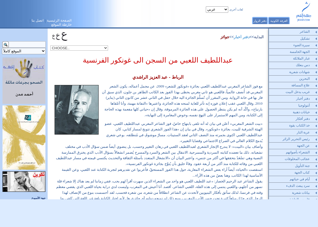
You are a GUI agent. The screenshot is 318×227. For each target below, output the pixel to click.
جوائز (224, 37)
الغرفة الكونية (278, 20)
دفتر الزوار (259, 20)
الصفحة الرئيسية (59, 20)
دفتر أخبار (242, 37)
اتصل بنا (38, 20)
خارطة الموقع (61, 25)
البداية (259, 37)
